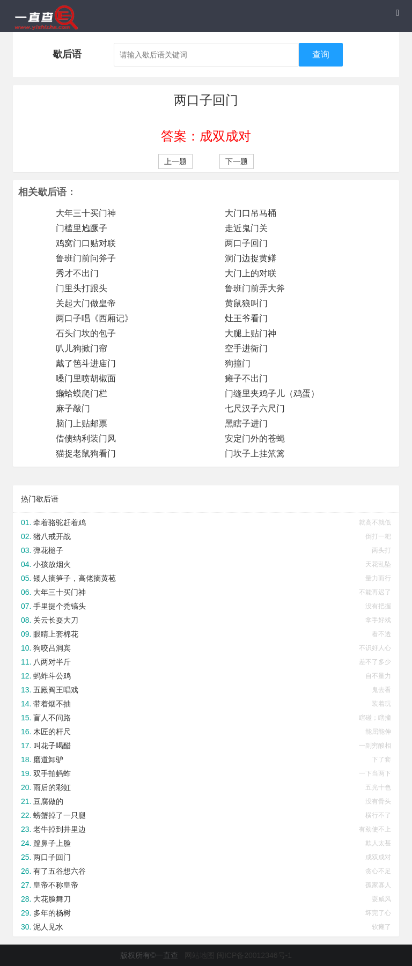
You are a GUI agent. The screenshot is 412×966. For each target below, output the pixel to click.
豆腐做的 (48, 801)
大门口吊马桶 (250, 213)
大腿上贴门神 (250, 333)
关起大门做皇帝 (86, 303)
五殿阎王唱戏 (55, 689)
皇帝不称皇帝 (55, 885)
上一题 (175, 161)
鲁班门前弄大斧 (255, 288)
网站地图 (200, 955)
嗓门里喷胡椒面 (86, 378)
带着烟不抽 (52, 703)
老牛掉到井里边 (59, 829)
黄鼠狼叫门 (246, 303)
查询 (320, 54)
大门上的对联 (250, 273)
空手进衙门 (246, 348)
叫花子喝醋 (52, 745)
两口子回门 (246, 243)
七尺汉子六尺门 (255, 408)
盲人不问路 (52, 717)
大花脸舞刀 (52, 899)
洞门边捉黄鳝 (250, 258)
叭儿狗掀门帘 (81, 348)
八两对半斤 (52, 662)
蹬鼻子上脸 (52, 843)
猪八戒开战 (52, 536)
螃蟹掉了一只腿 (59, 815)
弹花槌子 (48, 550)
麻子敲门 (73, 408)
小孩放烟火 (52, 564)
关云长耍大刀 (55, 620)
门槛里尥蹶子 (81, 228)
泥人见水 (48, 927)
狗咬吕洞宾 (52, 648)
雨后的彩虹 (52, 787)
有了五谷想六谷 (59, 871)
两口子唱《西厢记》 (94, 318)
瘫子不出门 (246, 378)
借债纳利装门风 (86, 438)
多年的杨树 (52, 913)
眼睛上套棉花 (55, 634)
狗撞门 (238, 363)
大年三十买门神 (86, 213)
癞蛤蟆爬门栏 (81, 393)
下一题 (236, 161)
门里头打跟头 (81, 288)
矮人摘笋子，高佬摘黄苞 (74, 578)
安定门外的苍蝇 (255, 438)
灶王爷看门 (246, 318)
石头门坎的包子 (86, 333)
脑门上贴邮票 (81, 423)
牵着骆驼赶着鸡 (59, 522)
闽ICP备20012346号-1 (254, 955)
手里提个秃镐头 (59, 606)
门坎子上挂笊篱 (255, 453)
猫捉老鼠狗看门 (86, 453)
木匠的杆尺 (52, 731)
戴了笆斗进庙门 (86, 363)
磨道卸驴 (48, 759)
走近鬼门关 (246, 228)
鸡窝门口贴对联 (86, 243)
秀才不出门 (77, 273)
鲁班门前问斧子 (86, 258)
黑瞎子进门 (246, 423)
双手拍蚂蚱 (52, 773)
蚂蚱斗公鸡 (52, 676)
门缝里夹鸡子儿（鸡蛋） (272, 393)
